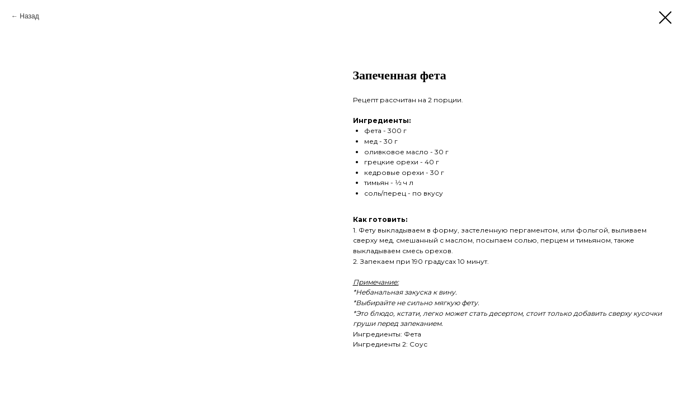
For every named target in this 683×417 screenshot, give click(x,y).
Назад (29, 16)
